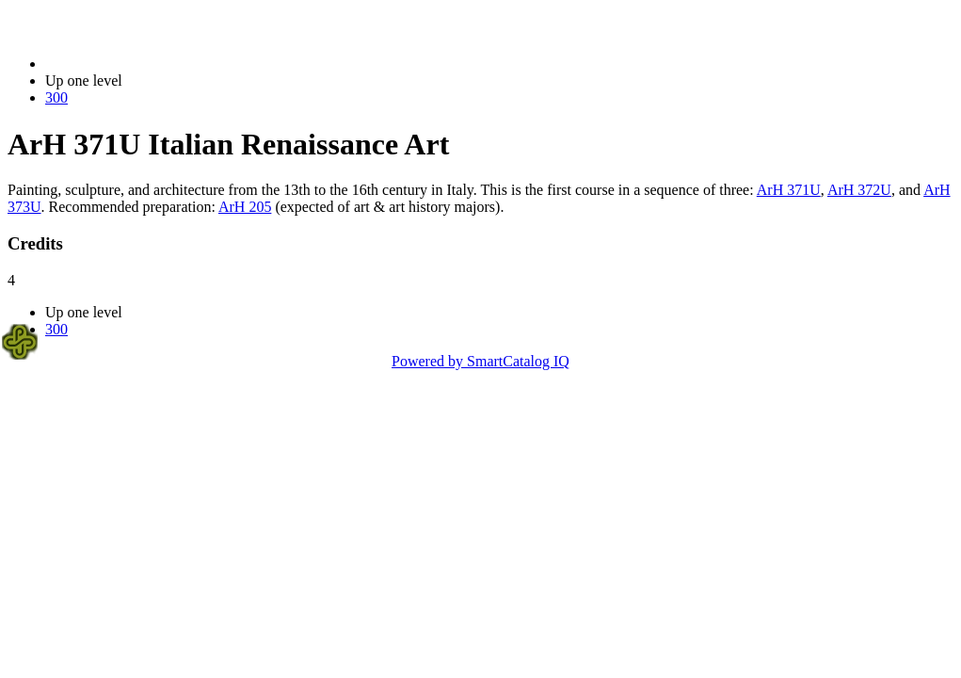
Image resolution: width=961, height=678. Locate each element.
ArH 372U (859, 190)
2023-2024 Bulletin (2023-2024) (143, 64)
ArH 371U (789, 190)
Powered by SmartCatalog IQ (480, 361)
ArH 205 (244, 207)
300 (56, 97)
